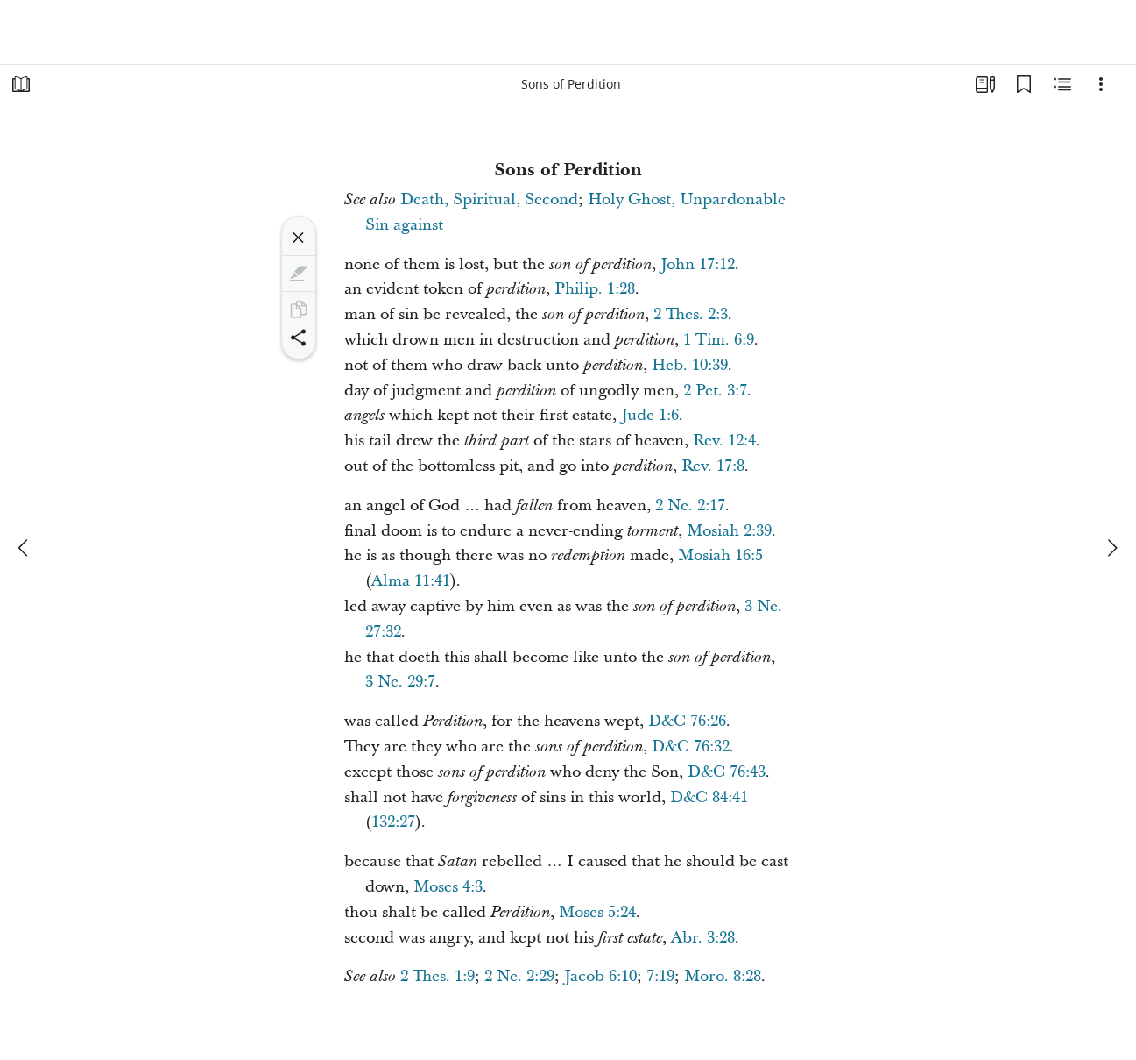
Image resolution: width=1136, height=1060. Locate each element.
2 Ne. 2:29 (519, 976)
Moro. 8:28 (722, 976)
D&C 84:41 (709, 797)
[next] (1111, 548)
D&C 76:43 (727, 772)
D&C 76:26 (687, 721)
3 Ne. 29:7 (400, 682)
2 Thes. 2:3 (690, 314)
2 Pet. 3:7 (715, 391)
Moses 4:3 (448, 887)
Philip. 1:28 (594, 289)
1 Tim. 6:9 (718, 340)
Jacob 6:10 (600, 976)
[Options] (1100, 84)
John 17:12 (697, 264)
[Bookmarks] (1023, 84)
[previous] (24, 548)
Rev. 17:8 (712, 466)
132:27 (393, 822)
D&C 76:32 (691, 747)
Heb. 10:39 (690, 365)
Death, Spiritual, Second (489, 199)
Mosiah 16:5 (720, 555)
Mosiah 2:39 (729, 531)
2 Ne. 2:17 (690, 505)
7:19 (660, 976)
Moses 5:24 (597, 912)
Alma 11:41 (410, 581)
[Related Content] (1062, 84)
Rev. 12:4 (724, 441)
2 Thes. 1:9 (437, 976)
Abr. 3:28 (703, 938)
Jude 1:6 (650, 415)
